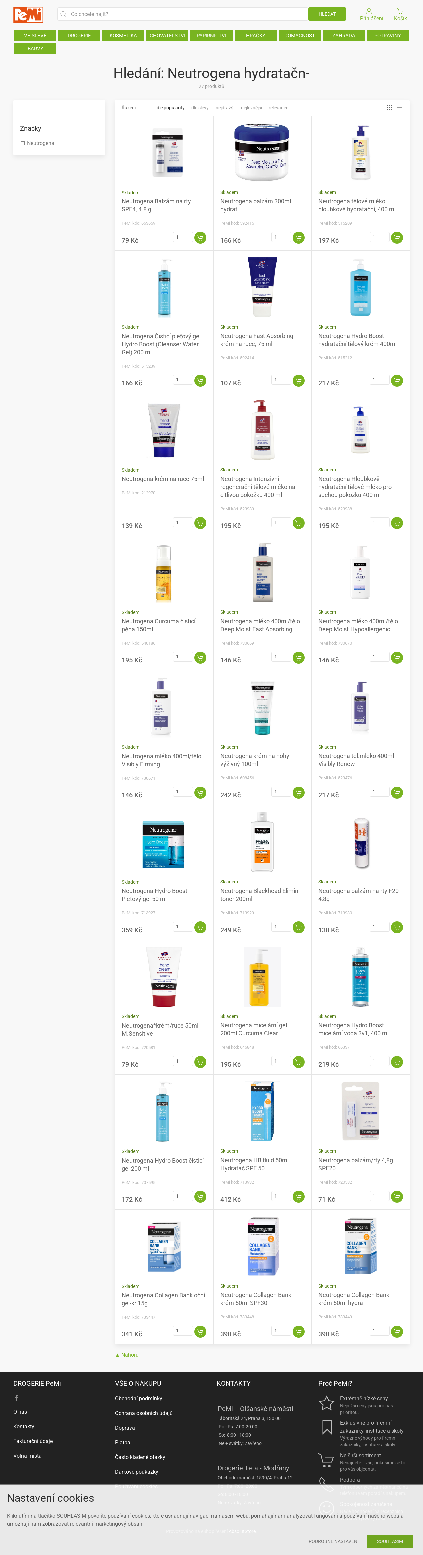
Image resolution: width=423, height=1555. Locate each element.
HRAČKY (255, 36)
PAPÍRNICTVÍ (211, 36)
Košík (401, 14)
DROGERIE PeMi (37, 1383)
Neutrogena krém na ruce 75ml (163, 478)
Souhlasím (390, 1541)
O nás (20, 1412)
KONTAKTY (234, 1383)
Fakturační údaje (33, 1441)
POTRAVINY (387, 36)
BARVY (35, 49)
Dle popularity (171, 107)
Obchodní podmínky (138, 1398)
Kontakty (23, 1426)
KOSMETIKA (123, 36)
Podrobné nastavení (334, 1541)
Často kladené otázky (140, 1457)
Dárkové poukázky (136, 1472)
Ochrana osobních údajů (144, 1413)
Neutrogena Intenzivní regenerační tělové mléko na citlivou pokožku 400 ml (257, 486)
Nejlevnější (251, 107)
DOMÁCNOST (299, 36)
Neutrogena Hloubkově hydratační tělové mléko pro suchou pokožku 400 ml (355, 486)
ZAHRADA (343, 36)
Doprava (125, 1428)
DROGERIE (79, 36)
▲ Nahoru (127, 1355)
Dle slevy (200, 107)
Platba (122, 1442)
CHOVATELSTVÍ (167, 36)
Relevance (278, 107)
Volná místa (27, 1456)
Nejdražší (225, 107)
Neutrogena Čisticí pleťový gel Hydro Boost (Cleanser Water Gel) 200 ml (161, 344)
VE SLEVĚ (35, 36)
